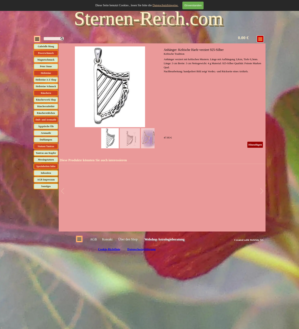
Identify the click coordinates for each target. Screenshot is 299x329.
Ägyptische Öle (46, 126)
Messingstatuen (46, 159)
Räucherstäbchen (46, 113)
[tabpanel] (244, 240)
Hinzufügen (255, 144)
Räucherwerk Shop (46, 99)
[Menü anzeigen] (260, 39)
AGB (93, 239)
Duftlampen (46, 139)
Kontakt (107, 239)
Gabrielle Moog (46, 46)
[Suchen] (54, 38)
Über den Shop (128, 239)
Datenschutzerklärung (141, 249)
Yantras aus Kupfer (46, 153)
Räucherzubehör (46, 106)
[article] (162, 97)
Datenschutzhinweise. (165, 5)
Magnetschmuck (45, 59)
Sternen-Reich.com (148, 18)
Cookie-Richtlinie (109, 249)
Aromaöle (46, 133)
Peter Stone (46, 66)
